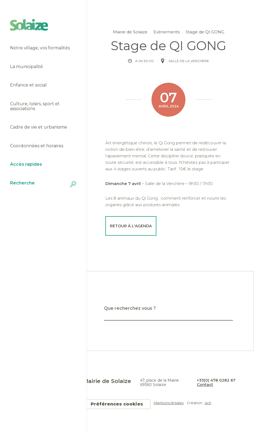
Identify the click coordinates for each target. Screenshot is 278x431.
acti (208, 403)
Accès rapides (26, 164)
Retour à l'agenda (131, 226)
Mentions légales (169, 403)
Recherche (43, 184)
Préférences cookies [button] (117, 404)
